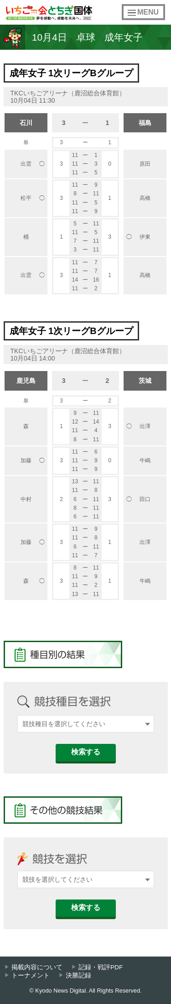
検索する (85, 752)
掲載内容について (36, 967)
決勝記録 (78, 975)
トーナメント (30, 975)
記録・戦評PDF (100, 967)
